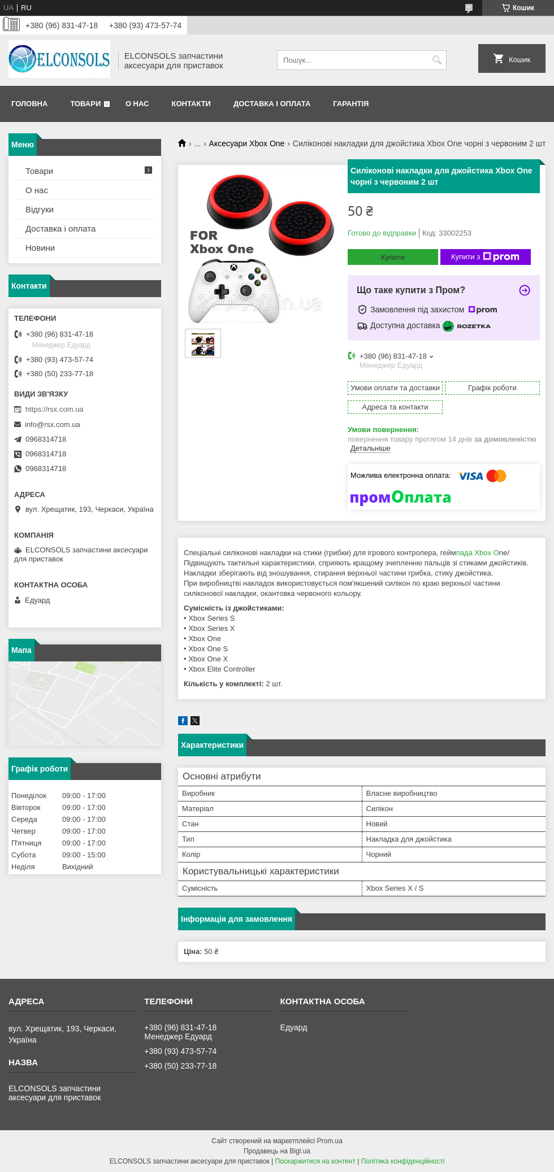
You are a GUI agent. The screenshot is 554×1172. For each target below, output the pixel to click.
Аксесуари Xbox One (247, 143)
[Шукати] (437, 60)
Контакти (191, 103)
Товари (85, 103)
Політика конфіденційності (403, 1161)
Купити (393, 257)
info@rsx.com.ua (52, 424)
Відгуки (39, 209)
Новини (40, 247)
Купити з (485, 257)
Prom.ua (330, 1141)
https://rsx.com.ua (54, 409)
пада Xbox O (477, 552)
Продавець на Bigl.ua (277, 1151)
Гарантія (351, 103)
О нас (137, 103)
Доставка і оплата (271, 103)
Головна (29, 103)
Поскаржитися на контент (315, 1161)
